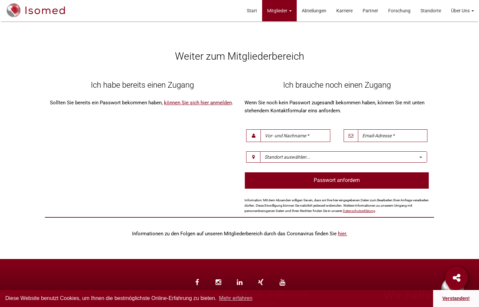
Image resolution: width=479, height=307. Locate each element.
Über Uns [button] (462, 10)
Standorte (430, 10)
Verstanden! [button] (456, 298)
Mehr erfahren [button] (235, 298)
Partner (370, 10)
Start (252, 10)
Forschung (399, 10)
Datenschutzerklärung (359, 211)
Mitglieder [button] (279, 10)
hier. (342, 234)
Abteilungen (314, 10)
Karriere (344, 10)
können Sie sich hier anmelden (198, 103)
